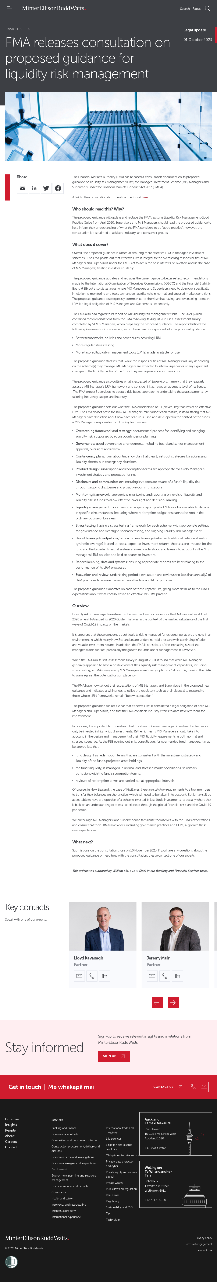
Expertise (12, 1119)
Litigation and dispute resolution (119, 1147)
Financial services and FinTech (69, 1186)
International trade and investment (120, 1130)
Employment (59, 1169)
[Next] (173, 1002)
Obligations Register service (122, 1155)
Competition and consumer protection (74, 1140)
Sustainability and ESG (119, 1207)
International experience (66, 1217)
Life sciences (113, 1138)
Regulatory (112, 1201)
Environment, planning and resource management (73, 1178)
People (10, 1130)
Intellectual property (63, 1210)
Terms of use (204, 1250)
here (145, 197)
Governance (58, 1192)
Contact (11, 1147)
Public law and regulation (121, 1189)
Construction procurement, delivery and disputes (75, 1149)
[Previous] (157, 1002)
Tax (108, 1213)
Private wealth (114, 1182)
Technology (113, 1219)
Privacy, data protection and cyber (120, 1164)
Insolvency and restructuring (68, 1204)
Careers (11, 1142)
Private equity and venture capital (121, 1174)
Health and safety (61, 1198)
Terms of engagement (198, 1244)
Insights (21, 29)
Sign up (114, 1056)
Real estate (112, 1195)
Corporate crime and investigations (72, 1157)
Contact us (167, 1087)
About (9, 1136)
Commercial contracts (64, 1134)
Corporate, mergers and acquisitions (73, 1163)
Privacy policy (204, 1238)
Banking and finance (64, 1128)
